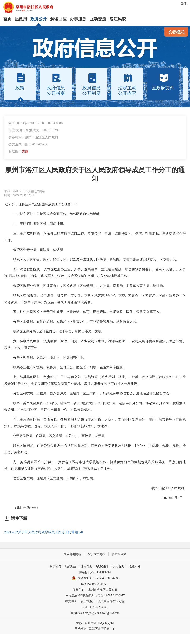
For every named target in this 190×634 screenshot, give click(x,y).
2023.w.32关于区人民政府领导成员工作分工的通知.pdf (43, 532)
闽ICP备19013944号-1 (95, 583)
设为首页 (118, 566)
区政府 (21, 19)
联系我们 (102, 566)
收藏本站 (135, 566)
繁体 (184, 3)
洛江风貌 (117, 19)
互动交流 (98, 19)
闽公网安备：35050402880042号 (95, 578)
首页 (7, 19)
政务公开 (38, 19)
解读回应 (58, 19)
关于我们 (55, 566)
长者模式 (176, 32)
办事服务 (78, 19)
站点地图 (71, 566)
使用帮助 (86, 566)
